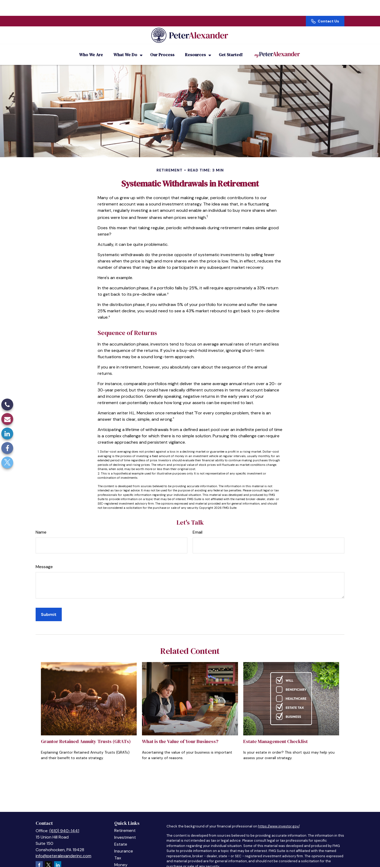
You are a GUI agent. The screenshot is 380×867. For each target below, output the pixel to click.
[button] (91, 47)
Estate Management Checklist (275, 734)
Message (44, 559)
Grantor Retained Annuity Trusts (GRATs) (86, 734)
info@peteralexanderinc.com (63, 848)
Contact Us (325, 5)
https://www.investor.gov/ (278, 819)
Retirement (125, 823)
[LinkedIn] (7, 433)
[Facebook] (7, 448)
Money (120, 857)
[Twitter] (7, 462)
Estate (120, 837)
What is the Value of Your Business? (180, 734)
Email (197, 525)
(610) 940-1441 (64, 823)
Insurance (123, 844)
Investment (125, 830)
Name (41, 525)
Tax (117, 851)
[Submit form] (49, 607)
